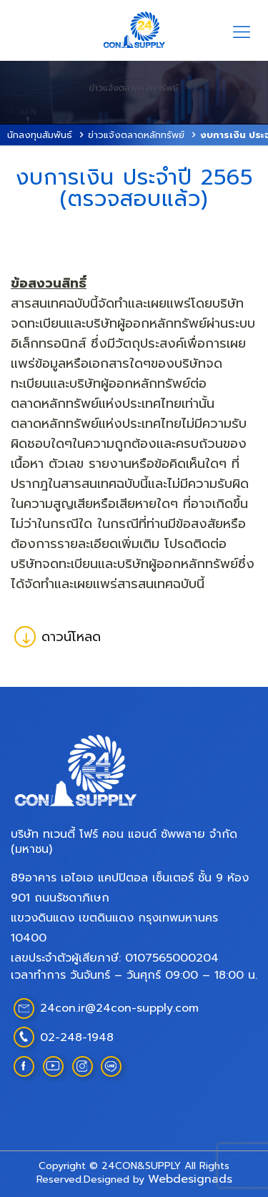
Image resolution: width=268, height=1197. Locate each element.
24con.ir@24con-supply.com (119, 1008)
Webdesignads (190, 1179)
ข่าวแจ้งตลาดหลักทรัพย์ (136, 135)
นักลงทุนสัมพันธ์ (39, 135)
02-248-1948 (77, 1037)
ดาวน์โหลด (57, 637)
